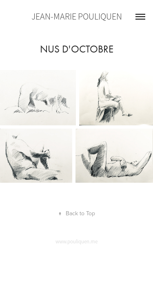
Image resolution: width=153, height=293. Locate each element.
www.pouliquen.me (76, 241)
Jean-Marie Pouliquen (76, 16)
